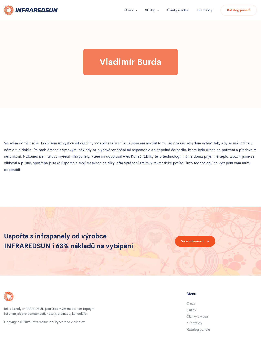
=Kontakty (204, 10)
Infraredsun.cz (42, 322)
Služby (150, 10)
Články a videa (177, 10)
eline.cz (79, 322)
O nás (128, 10)
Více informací (195, 241)
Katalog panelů (238, 10)
